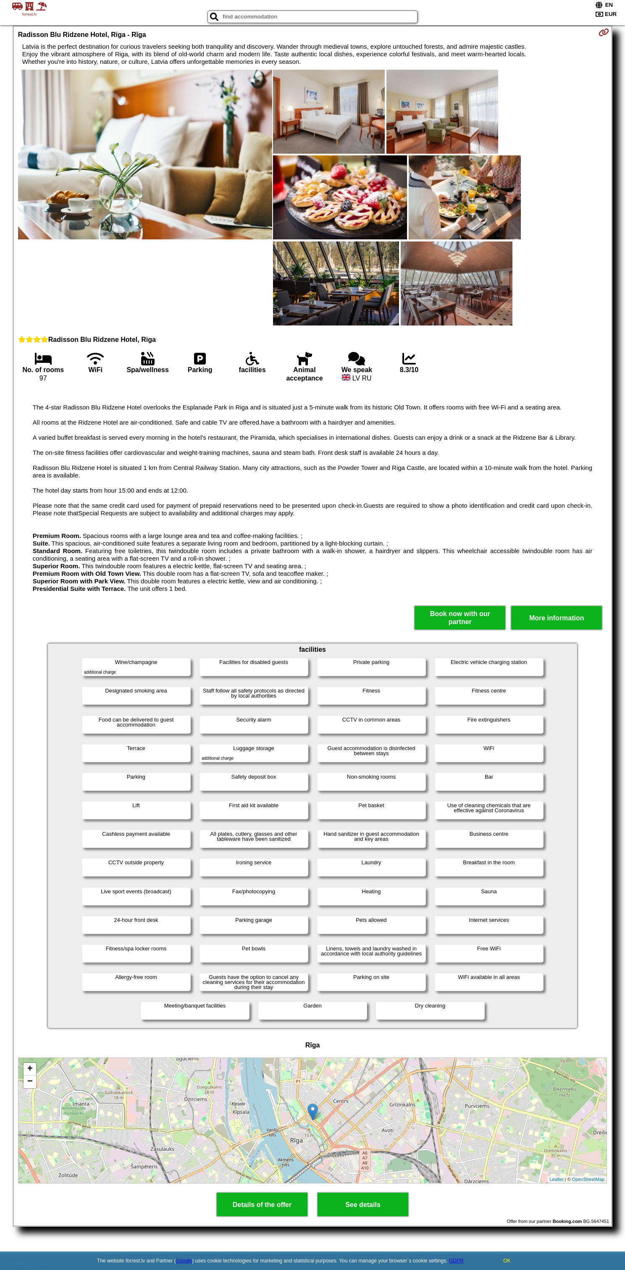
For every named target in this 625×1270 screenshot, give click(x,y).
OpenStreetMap (588, 1179)
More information (556, 618)
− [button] (30, 1082)
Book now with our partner (460, 617)
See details (363, 1204)
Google (184, 1261)
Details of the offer (262, 1204)
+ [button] (30, 1069)
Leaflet (556, 1179)
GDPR (456, 1261)
